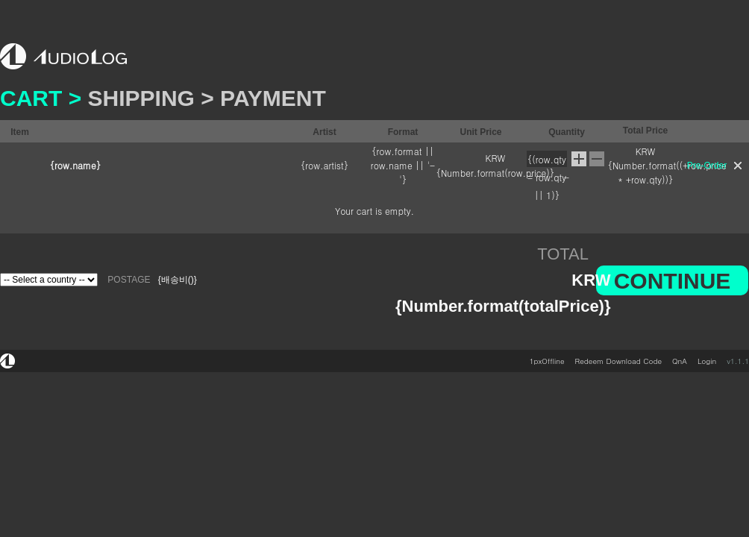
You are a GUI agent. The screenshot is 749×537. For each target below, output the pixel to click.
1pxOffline (547, 361)
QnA (679, 361)
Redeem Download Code (618, 361)
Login (707, 361)
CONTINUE (672, 280)
